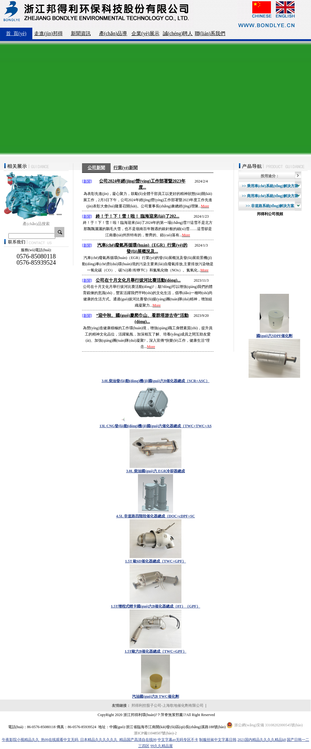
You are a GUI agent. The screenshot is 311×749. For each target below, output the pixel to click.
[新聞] (87, 181)
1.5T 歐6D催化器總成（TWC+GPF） (155, 561)
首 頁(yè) (16, 33)
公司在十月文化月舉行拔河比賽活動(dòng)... (138, 280)
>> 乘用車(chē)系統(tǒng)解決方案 (270, 186)
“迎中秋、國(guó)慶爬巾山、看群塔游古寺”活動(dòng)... (142, 318)
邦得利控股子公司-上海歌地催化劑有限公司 (167, 705)
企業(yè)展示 (145, 33)
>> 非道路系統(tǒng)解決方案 (270, 206)
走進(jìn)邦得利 (48, 35)
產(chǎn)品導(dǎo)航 (113, 35)
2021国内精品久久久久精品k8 (261, 739)
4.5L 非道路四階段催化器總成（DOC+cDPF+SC (155, 516)
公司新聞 (96, 167)
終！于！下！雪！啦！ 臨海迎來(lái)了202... (137, 216)
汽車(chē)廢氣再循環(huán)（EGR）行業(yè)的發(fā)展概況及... (142, 248)
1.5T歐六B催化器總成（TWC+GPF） (155, 651)
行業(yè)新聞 (125, 167)
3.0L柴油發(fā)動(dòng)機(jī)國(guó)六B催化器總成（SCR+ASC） (155, 381)
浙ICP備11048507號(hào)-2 (155, 733)
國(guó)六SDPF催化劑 (274, 336)
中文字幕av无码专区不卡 (178, 739)
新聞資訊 (81, 33)
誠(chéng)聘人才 (178, 35)
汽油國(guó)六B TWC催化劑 (155, 696)
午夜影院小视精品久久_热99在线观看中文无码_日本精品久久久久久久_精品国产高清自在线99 (79, 739)
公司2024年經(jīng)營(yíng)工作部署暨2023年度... (142, 184)
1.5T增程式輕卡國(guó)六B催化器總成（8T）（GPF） (155, 606)
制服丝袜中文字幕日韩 (217, 739)
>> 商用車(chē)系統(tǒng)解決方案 (270, 196)
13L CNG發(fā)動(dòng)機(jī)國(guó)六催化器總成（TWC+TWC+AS (155, 426)
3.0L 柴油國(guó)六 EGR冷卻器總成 (155, 471)
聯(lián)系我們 (210, 33)
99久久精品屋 (161, 746)
